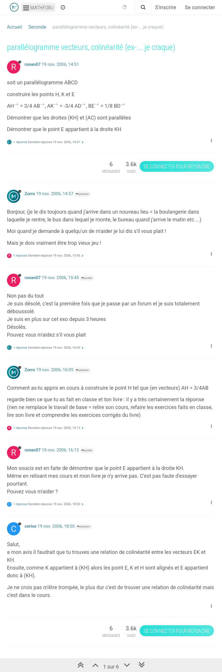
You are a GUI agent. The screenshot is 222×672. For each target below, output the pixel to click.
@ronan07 (82, 194)
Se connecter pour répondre (177, 166)
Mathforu (38, 8)
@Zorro (87, 278)
